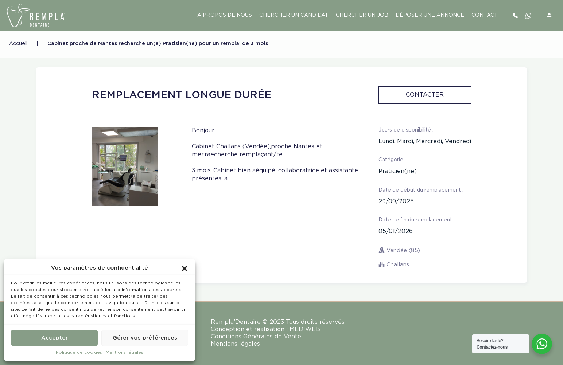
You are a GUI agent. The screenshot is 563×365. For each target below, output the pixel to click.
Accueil (18, 44)
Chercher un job (362, 15)
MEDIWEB (305, 329)
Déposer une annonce (430, 15)
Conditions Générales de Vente (256, 337)
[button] (184, 268)
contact (484, 15)
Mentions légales (124, 352)
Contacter (425, 95)
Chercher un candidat (294, 15)
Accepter (54, 337)
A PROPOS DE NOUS (224, 15)
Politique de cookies (79, 352)
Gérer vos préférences (145, 337)
